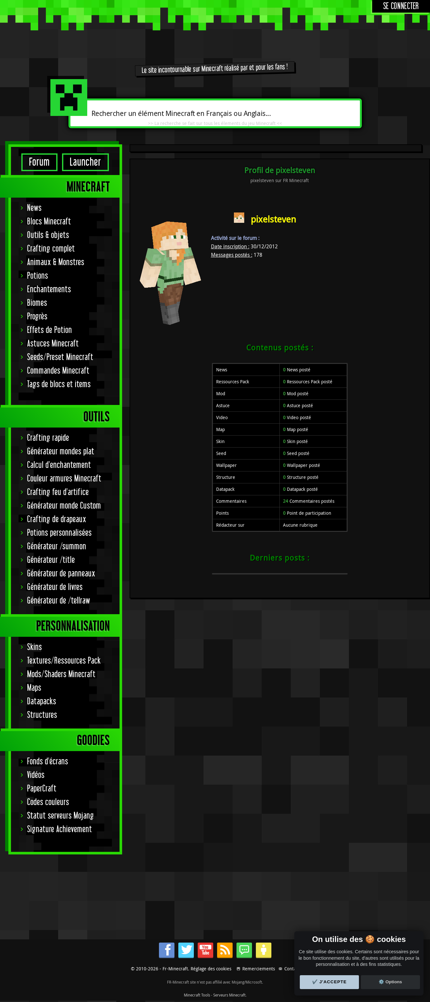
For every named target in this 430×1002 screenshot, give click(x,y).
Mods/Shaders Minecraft (61, 674)
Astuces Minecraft (53, 343)
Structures (42, 715)
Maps (34, 688)
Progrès (37, 316)
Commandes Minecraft (58, 371)
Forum (39, 162)
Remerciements (258, 969)
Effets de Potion (49, 330)
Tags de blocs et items (59, 384)
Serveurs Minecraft (229, 994)
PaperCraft (42, 788)
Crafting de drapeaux (56, 519)
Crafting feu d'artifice (58, 492)
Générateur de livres (55, 587)
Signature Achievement (59, 829)
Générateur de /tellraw (58, 600)
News (34, 208)
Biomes (37, 303)
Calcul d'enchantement (59, 465)
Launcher (85, 162)
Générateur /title (51, 560)
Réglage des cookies (211, 969)
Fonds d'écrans (47, 761)
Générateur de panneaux (61, 573)
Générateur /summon (56, 546)
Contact (291, 969)
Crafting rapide (48, 438)
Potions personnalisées (59, 533)
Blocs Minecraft (49, 221)
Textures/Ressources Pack (64, 661)
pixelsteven (273, 219)
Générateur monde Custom (64, 506)
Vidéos (36, 775)
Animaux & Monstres (55, 262)
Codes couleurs (48, 802)
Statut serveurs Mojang (60, 816)
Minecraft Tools (197, 994)
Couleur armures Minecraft (64, 478)
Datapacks (41, 701)
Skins (34, 647)
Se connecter (401, 6)
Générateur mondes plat (60, 451)
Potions (37, 276)
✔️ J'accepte (329, 981)
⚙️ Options (390, 981)
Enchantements (49, 289)
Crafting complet (51, 248)
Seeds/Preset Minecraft (60, 357)
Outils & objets (48, 235)
